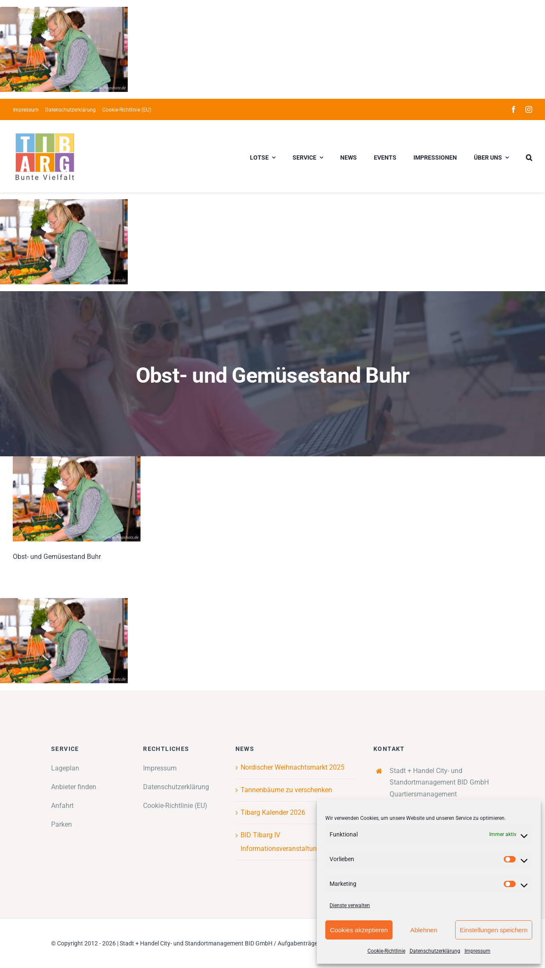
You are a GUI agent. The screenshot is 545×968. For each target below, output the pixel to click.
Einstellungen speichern (494, 930)
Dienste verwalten (350, 905)
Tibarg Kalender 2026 (273, 812)
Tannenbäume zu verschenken (286, 790)
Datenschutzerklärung (435, 951)
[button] (529, 156)
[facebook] (513, 109)
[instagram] (528, 109)
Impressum (477, 951)
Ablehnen (423, 930)
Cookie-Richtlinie (386, 951)
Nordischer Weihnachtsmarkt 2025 (292, 767)
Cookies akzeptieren (359, 930)
